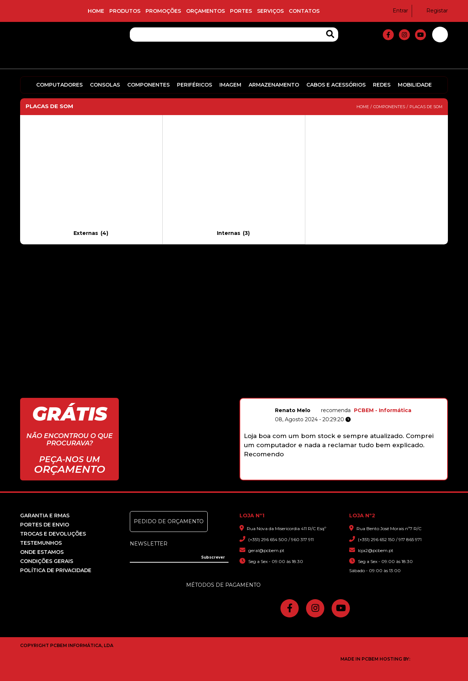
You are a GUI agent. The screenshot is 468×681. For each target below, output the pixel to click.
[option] (343, 436)
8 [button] (365, 476)
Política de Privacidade (55, 570)
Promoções (163, 11)
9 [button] (372, 476)
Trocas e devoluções (53, 533)
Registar (432, 10)
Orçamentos (205, 11)
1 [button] (311, 476)
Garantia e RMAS (44, 515)
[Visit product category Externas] (91, 180)
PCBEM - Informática (382, 410)
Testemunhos (41, 543)
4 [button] (334, 476)
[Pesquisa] (234, 34)
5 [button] (342, 476)
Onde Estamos (42, 552)
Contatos (304, 11)
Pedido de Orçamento (169, 521)
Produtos (124, 11)
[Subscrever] (213, 557)
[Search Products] (330, 34)
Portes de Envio (44, 524)
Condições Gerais (46, 561)
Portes (241, 11)
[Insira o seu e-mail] (179, 557)
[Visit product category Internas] (233, 180)
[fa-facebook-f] (388, 34)
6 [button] (349, 476)
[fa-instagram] (404, 34)
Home (96, 11)
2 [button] (319, 476)
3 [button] (326, 476)
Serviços (270, 11)
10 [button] (380, 476)
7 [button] (357, 476)
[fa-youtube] (420, 34)
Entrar (396, 10)
